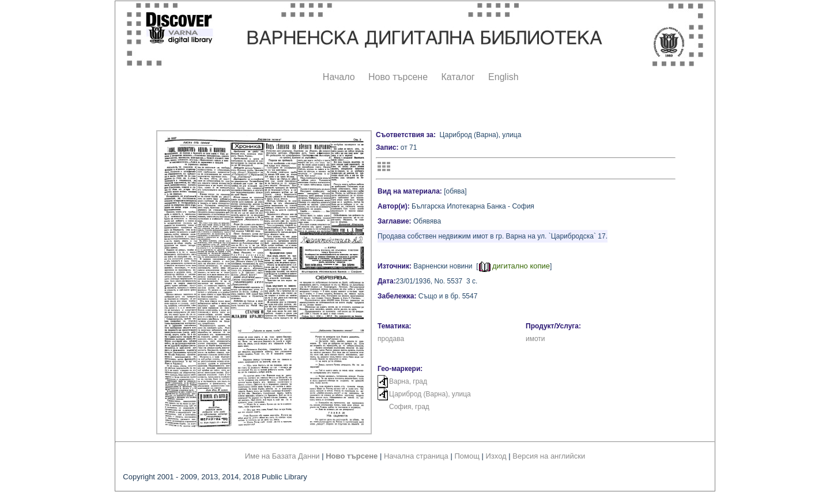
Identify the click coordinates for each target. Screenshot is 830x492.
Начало (339, 77)
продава (391, 339)
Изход (496, 456)
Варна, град (408, 381)
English (503, 77)
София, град (409, 407)
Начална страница (416, 456)
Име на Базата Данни (282, 456)
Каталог (457, 77)
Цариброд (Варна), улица (430, 394)
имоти (535, 339)
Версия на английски (548, 456)
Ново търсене (398, 77)
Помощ (466, 456)
